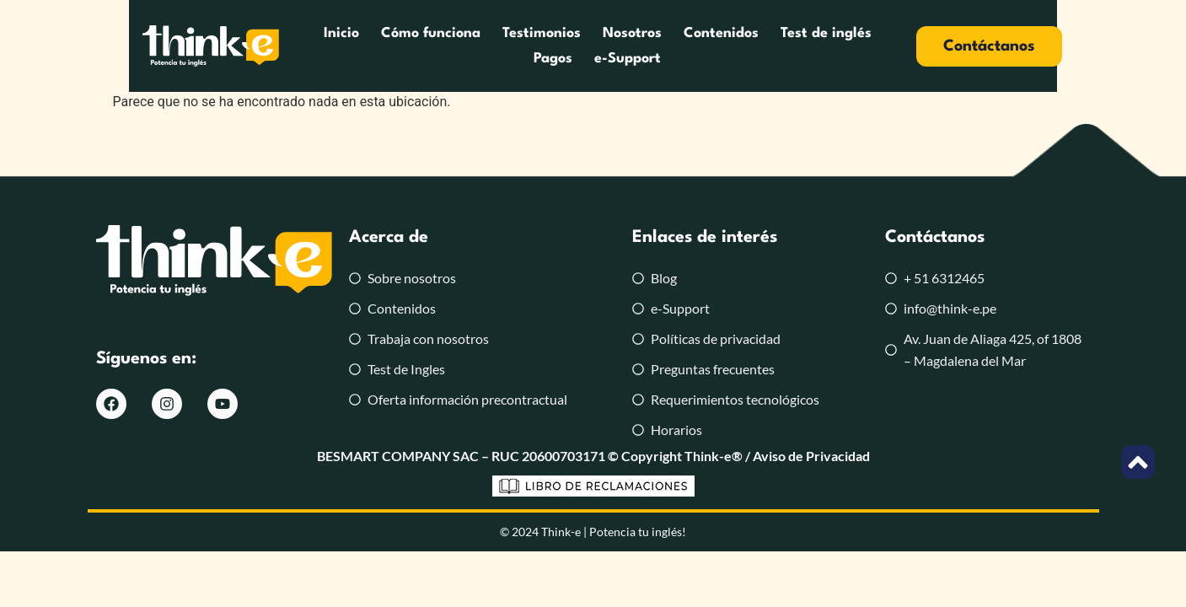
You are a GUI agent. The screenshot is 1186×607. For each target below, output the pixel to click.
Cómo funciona (356, 46)
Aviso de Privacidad (811, 456)
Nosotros (558, 46)
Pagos (838, 46)
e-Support (913, 46)
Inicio (267, 46)
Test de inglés (751, 46)
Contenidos (646, 46)
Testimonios (467, 46)
